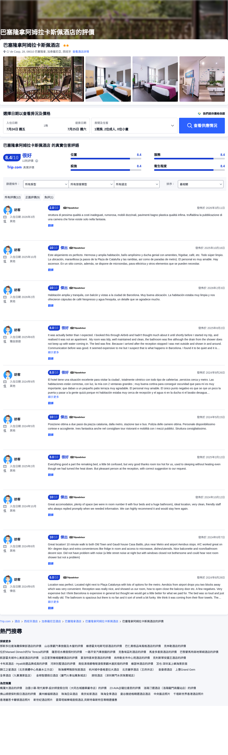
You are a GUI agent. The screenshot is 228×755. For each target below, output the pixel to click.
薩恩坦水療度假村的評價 (67, 652)
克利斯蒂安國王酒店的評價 (169, 657)
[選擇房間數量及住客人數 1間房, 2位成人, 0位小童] (134, 127)
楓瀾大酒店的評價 (11, 688)
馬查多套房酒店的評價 (163, 652)
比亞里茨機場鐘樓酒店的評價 (59, 657)
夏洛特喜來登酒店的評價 (96, 657)
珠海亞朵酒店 (69, 694)
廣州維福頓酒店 (48, 694)
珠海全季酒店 (109, 694)
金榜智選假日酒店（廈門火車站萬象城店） (62, 675)
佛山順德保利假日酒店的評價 (18, 694)
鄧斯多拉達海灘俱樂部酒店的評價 (20, 646)
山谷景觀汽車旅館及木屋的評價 (63, 646)
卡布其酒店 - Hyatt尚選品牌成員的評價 (23, 663)
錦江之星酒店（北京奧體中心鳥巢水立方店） (27, 669)
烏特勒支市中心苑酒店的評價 (132, 657)
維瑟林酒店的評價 (142, 663)
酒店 (17, 621)
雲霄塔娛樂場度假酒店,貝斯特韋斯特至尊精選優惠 (86, 699)
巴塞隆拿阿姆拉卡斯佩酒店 (101, 621)
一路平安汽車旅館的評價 (100, 652)
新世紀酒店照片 (43, 699)
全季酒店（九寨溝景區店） (16, 675)
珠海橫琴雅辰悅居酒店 (72, 669)
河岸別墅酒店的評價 (63, 663)
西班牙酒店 (31, 621)
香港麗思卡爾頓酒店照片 (15, 699)
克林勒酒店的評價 (175, 646)
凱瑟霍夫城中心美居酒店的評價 (19, 657)
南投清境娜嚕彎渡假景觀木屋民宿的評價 (103, 663)
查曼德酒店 (165, 669)
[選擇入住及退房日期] (22, 126)
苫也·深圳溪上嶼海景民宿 (171, 663)
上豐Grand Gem (185, 669)
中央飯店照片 (162, 694)
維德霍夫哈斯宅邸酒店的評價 (104, 646)
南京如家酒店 (89, 694)
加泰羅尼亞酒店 (51, 621)
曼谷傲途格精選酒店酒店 (135, 694)
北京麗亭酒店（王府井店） (138, 669)
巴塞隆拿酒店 (73, 621)
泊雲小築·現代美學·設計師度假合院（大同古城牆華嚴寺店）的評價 (66, 688)
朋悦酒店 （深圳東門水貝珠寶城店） (114, 675)
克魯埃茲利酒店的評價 (132, 652)
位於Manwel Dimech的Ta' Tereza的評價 (24, 652)
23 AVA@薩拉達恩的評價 (125, 688)
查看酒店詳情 (81, 51)
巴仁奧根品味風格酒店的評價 (143, 646)
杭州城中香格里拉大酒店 (104, 669)
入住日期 (11, 122)
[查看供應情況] (202, 125)
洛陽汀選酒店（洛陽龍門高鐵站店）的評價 (170, 688)
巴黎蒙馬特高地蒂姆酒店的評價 (199, 652)
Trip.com (5, 621)
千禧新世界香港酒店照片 (188, 694)
